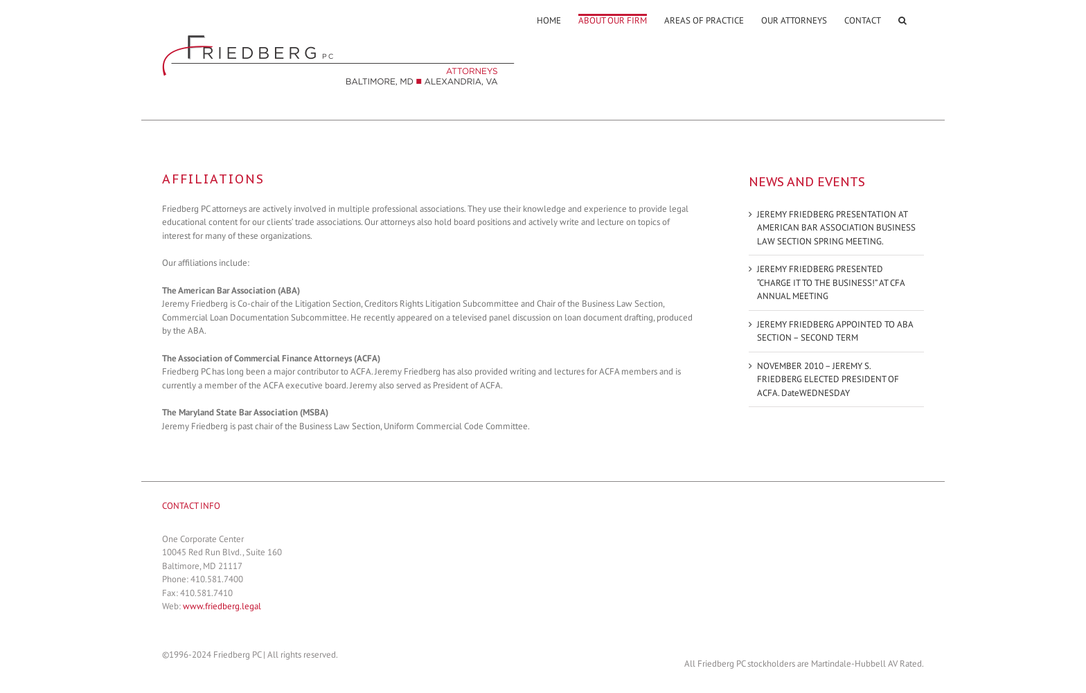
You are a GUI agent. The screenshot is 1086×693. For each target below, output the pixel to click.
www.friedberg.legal (222, 606)
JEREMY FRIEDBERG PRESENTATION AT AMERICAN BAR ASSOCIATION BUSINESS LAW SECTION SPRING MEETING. (836, 227)
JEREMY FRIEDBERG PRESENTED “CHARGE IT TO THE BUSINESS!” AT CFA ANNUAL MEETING (831, 282)
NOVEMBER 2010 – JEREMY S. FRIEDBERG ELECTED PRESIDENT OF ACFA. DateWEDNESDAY (828, 379)
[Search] (902, 19)
